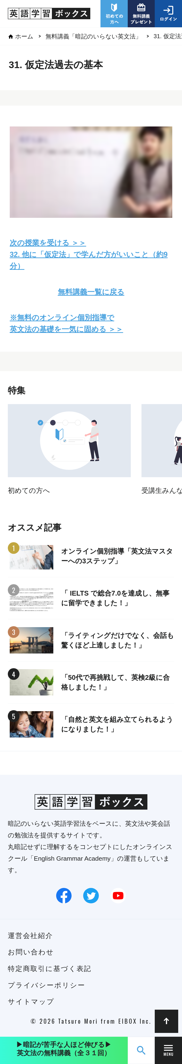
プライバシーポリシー (46, 985)
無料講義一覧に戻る (91, 292)
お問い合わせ (31, 952)
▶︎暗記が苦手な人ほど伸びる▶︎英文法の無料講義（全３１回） (63, 1049)
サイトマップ (31, 1001)
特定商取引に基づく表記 (50, 968)
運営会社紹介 (30, 935)
